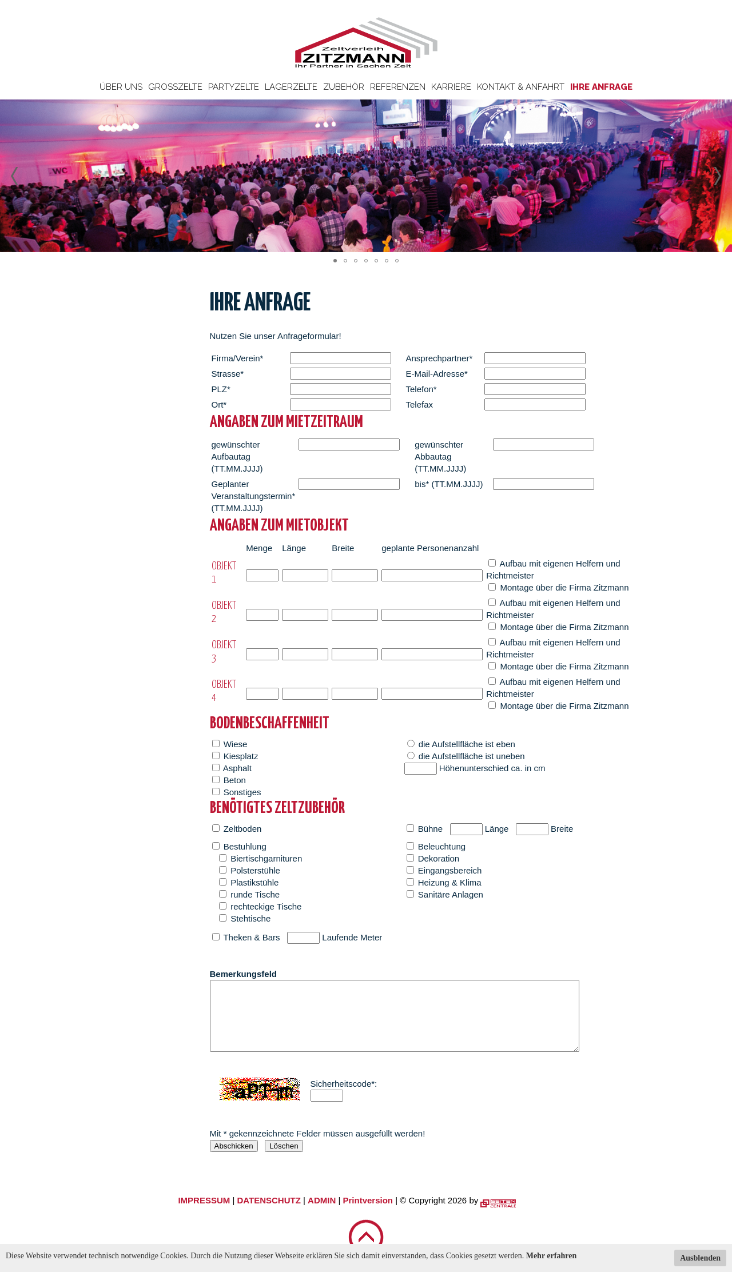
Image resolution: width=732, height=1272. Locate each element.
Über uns (121, 87)
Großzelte (175, 87)
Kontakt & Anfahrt (520, 87)
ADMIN (322, 1200)
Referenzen (397, 87)
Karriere (451, 87)
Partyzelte (233, 87)
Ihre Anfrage (601, 87)
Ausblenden (700, 1258)
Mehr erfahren (551, 1255)
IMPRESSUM (204, 1200)
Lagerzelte (291, 87)
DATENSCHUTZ (268, 1200)
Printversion (368, 1200)
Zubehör (343, 87)
